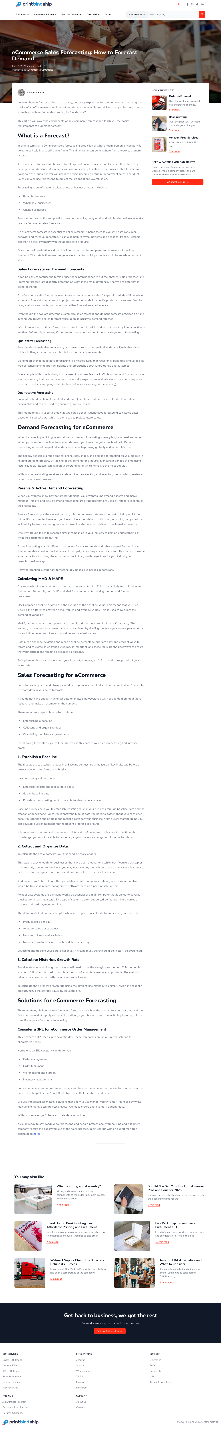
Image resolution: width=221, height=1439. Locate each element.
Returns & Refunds (13, 1413)
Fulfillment (21, 14)
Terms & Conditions (161, 1382)
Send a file (155, 1371)
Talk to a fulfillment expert (110, 1331)
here (36, 1134)
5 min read (56, 1279)
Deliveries (155, 1360)
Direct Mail (91, 14)
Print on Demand (11, 1382)
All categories (137, 14)
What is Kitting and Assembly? (79, 1186)
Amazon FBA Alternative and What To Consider (181, 1262)
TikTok (80, 1376)
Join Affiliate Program (14, 1402)
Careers (80, 1407)
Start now (174, 109)
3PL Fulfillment (11, 1371)
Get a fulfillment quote (178, 181)
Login (177, 4)
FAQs (153, 1365)
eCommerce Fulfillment (39, 69)
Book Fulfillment (11, 1376)
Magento (81, 1382)
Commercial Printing (44, 14)
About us (81, 1402)
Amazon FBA (9, 1365)
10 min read (162, 1242)
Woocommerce (84, 1371)
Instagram (81, 1387)
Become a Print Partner (15, 1407)
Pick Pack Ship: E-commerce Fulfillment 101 (175, 1225)
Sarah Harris (37, 92)
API (152, 1376)
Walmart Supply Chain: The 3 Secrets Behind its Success (77, 1262)
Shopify (80, 1365)
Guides (108, 14)
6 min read (166, 1282)
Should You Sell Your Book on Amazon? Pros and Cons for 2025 (176, 1188)
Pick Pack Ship (10, 1387)
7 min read (63, 1204)
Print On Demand (70, 14)
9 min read (154, 1205)
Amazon (80, 1360)
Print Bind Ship (192, 1421)
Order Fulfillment (12, 1360)
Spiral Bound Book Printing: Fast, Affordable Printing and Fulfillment (71, 1225)
